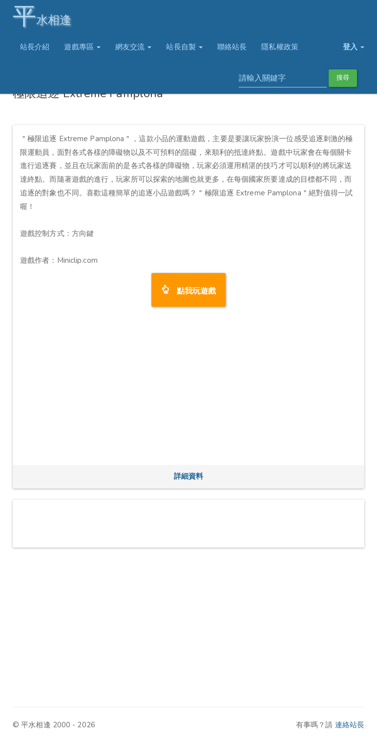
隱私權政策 (279, 47)
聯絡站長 (232, 47)
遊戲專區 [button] (82, 47)
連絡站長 (349, 725)
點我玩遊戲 (192, 290)
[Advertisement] (188, 389)
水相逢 (42, 16)
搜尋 (342, 77)
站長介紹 (34, 47)
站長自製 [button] (184, 47)
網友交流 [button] (133, 47)
